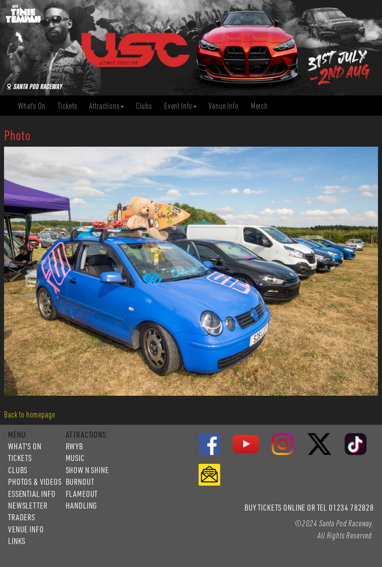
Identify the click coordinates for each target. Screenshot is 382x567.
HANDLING (81, 505)
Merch (262, 105)
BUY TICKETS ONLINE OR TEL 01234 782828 (309, 507)
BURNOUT (80, 481)
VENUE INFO (26, 529)
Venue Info (226, 105)
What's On (35, 105)
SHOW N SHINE (87, 470)
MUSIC (75, 458)
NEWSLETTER (27, 505)
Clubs (147, 105)
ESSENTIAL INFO (32, 493)
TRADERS (21, 517)
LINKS (16, 541)
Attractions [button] (106, 105)
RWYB (74, 446)
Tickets (70, 105)
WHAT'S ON (25, 446)
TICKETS (20, 458)
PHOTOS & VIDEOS (35, 481)
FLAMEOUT (82, 493)
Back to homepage (29, 414)
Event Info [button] (180, 105)
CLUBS (17, 470)
